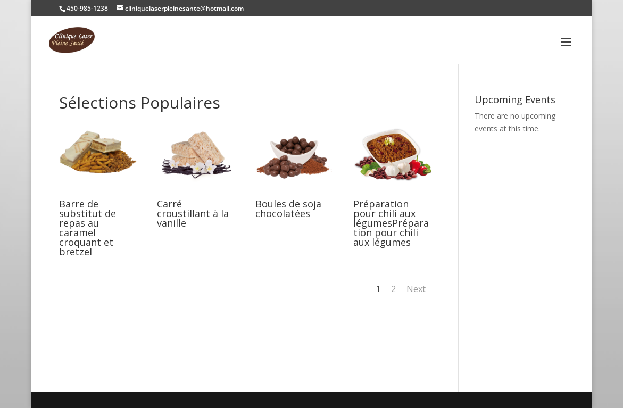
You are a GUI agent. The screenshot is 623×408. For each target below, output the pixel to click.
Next (416, 289)
